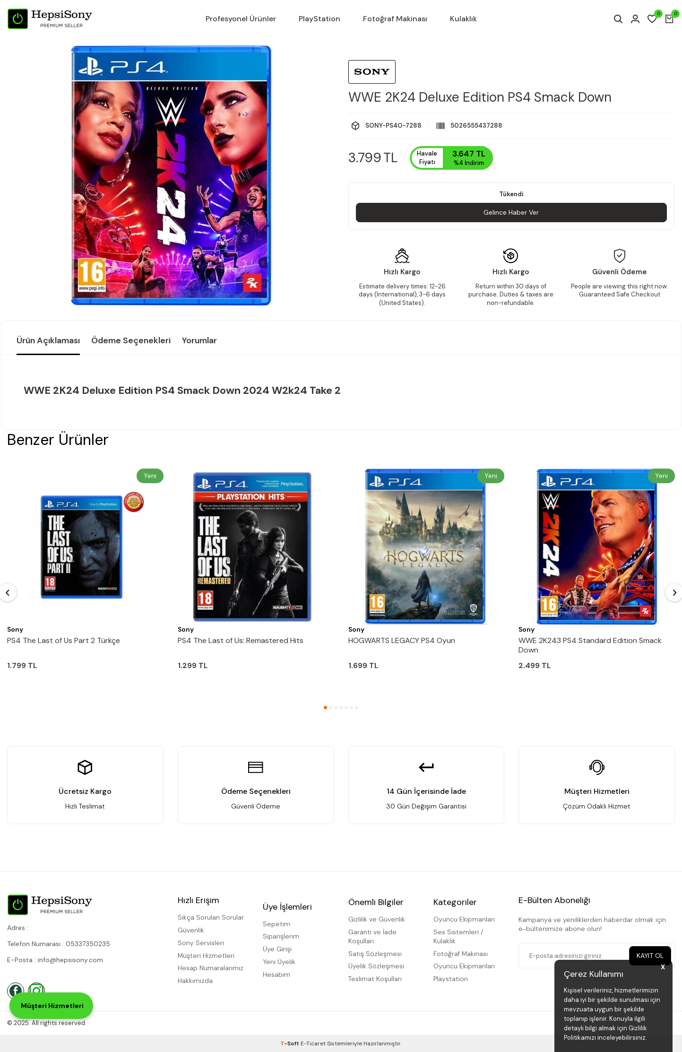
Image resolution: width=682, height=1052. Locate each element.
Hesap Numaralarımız (210, 968)
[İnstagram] (36, 991)
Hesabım (276, 974)
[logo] (49, 19)
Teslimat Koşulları (375, 978)
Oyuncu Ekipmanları (464, 919)
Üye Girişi (277, 949)
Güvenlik (191, 930)
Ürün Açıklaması (48, 340)
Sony (15, 629)
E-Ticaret (313, 1043)
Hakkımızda (195, 980)
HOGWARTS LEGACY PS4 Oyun (401, 640)
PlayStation (319, 19)
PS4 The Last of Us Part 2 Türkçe (63, 640)
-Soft (290, 1043)
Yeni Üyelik (279, 961)
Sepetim (276, 924)
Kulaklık (463, 19)
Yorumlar (199, 340)
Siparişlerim (281, 936)
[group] (171, 175)
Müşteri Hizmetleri (206, 955)
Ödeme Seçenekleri (131, 340)
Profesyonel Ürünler (241, 19)
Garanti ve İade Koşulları (372, 936)
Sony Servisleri (201, 943)
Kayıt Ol (650, 955)
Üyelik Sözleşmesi (376, 966)
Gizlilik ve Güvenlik (376, 919)
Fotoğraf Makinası (395, 19)
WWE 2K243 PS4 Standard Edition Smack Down (590, 645)
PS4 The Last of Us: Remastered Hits (240, 640)
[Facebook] (15, 991)
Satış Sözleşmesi (375, 953)
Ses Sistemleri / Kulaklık (458, 936)
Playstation (450, 978)
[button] (325, 707)
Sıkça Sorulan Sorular (211, 917)
